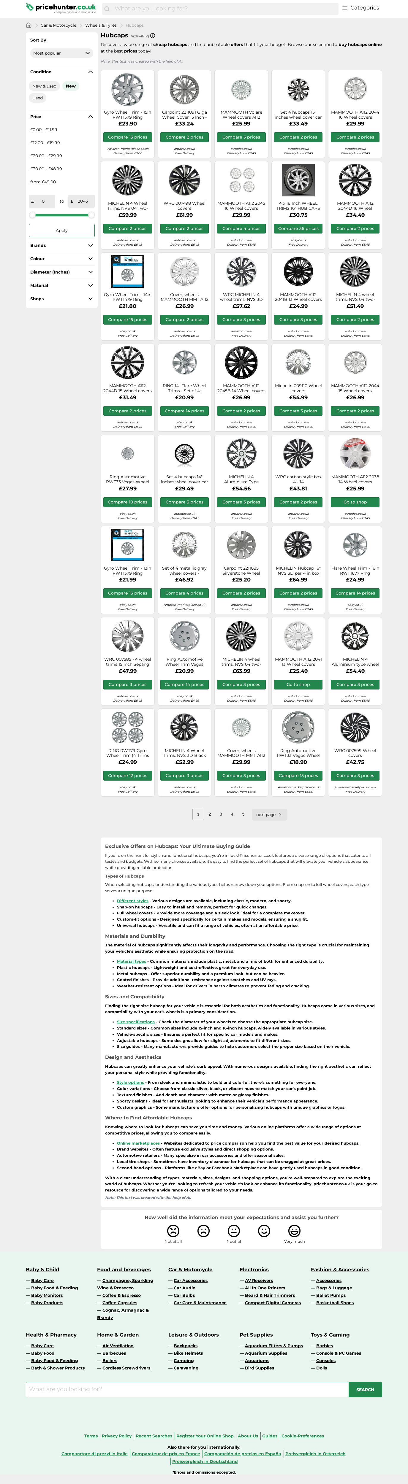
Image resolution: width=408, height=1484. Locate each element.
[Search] (107, 9)
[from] (43, 201)
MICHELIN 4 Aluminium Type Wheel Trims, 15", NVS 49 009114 (241, 479)
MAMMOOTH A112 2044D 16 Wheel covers (355, 206)
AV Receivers (259, 1280)
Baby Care (42, 1280)
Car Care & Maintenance (200, 1302)
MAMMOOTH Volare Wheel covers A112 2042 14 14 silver (241, 115)
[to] (82, 201)
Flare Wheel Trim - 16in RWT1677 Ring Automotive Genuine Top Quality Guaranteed (355, 571)
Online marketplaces (138, 1143)
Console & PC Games (338, 1353)
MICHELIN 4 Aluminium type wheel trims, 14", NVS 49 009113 (355, 662)
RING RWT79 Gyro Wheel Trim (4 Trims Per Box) (127, 753)
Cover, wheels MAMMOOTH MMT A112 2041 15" (184, 297)
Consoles (326, 1360)
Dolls (321, 1368)
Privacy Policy (117, 1436)
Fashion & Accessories (340, 1269)
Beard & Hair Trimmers (270, 1295)
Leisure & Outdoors (193, 1335)
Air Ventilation (118, 1345)
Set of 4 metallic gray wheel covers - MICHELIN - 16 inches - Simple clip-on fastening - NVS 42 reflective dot (185, 571)
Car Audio (184, 1288)
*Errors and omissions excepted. (204, 1472)
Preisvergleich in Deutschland (205, 1461)
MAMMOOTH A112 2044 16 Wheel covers (355, 115)
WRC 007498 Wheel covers (184, 206)
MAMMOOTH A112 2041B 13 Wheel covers (298, 297)
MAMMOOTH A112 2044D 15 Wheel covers (127, 388)
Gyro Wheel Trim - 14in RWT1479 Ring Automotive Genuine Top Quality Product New (127, 297)
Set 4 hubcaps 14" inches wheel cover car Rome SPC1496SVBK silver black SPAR (184, 479)
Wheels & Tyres (101, 25)
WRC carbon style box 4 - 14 (298, 479)
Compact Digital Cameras (273, 1302)
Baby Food (43, 1353)
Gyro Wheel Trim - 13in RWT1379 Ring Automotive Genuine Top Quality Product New (127, 571)
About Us (248, 1436)
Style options (130, 1082)
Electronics (254, 1269)
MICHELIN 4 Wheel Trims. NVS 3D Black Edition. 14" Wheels (184, 753)
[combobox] (225, 9)
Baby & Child (42, 1269)
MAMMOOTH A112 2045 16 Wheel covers (241, 206)
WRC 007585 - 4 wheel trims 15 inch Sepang (127, 662)
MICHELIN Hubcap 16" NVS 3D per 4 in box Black (298, 571)
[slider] (32, 215)
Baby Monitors (47, 1295)
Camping (184, 1360)
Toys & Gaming (330, 1335)
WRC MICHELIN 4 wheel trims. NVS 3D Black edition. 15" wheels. (241, 297)
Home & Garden (118, 1335)
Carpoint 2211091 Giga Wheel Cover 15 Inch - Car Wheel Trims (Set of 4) (184, 115)
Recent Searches (154, 1436)
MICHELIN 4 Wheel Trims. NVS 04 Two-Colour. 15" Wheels (127, 206)
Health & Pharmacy (51, 1335)
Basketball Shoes (335, 1302)
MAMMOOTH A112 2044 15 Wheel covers (355, 388)
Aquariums (257, 1360)
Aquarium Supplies (266, 1353)
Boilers (109, 1360)
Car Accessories (191, 1280)
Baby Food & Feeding (54, 1288)
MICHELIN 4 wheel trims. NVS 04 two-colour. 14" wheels (355, 297)
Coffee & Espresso (121, 1295)
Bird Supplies (259, 1368)
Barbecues (114, 1353)
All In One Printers (265, 1288)
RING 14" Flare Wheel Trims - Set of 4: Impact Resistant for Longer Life (184, 388)
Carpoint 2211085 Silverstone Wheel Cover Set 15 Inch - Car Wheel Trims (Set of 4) (241, 571)
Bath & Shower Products (58, 1368)
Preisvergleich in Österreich (315, 1453)
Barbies (324, 1345)
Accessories (328, 1280)
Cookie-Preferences (303, 1436)
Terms (91, 1436)
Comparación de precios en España (242, 1453)
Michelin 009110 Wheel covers (298, 388)
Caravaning (186, 1368)
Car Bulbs (184, 1295)
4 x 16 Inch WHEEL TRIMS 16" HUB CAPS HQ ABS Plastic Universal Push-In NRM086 (298, 206)
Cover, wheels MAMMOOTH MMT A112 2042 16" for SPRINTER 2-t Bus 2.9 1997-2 (241, 753)
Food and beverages (124, 1269)
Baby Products (47, 1302)
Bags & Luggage (334, 1288)
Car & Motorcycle (58, 25)
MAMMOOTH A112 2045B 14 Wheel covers (241, 388)
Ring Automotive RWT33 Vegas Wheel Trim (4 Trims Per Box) (127, 479)
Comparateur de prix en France (166, 1453)
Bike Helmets (188, 1353)
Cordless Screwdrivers (126, 1368)
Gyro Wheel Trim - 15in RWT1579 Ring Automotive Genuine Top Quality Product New (127, 115)
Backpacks (185, 1345)
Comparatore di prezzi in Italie (94, 1453)
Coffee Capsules (119, 1302)
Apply (62, 230)
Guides (269, 1436)
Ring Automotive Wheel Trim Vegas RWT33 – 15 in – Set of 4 (184, 662)
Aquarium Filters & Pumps (274, 1345)
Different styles (132, 900)
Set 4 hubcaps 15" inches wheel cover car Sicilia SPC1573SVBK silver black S (298, 115)
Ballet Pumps (331, 1295)
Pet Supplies (256, 1335)
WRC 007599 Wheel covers (355, 753)
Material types (131, 961)
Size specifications (136, 1021)
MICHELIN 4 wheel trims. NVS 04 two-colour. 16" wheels (241, 662)
